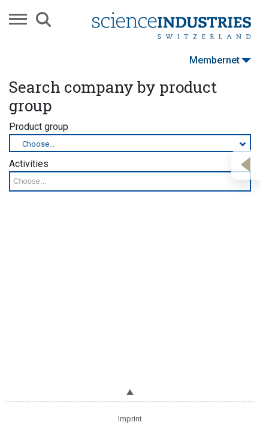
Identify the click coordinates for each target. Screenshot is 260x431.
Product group (130, 136)
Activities (130, 175)
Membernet (220, 60)
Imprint (130, 418)
